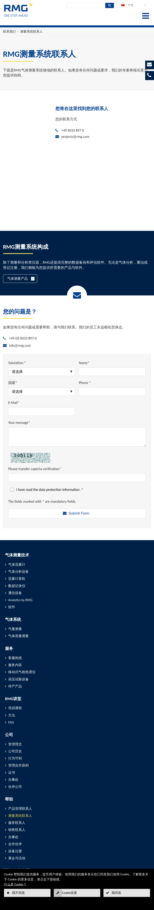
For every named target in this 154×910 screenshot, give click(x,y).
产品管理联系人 (20, 809)
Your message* (19, 422)
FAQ (11, 722)
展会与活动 (16, 858)
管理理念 (15, 744)
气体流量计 (16, 564)
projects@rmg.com (75, 136)
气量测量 (15, 629)
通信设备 (15, 593)
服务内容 (15, 665)
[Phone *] (112, 391)
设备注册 (15, 851)
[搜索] (85, 5)
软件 (11, 607)
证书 (11, 773)
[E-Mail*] (41, 411)
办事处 (13, 780)
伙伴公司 (15, 787)
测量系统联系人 (31, 31)
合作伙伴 (15, 844)
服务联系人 (16, 823)
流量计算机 (16, 579)
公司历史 (15, 751)
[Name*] (112, 371)
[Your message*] (77, 437)
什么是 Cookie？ (15, 884)
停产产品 (15, 686)
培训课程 (15, 708)
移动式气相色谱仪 (21, 672)
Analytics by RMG (20, 600)
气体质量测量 (18, 636)
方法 (11, 715)
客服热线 (15, 658)
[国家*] (41, 391)
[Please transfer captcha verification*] (77, 478)
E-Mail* (13, 402)
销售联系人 (16, 830)
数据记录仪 (16, 586)
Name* (84, 363)
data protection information (59, 489)
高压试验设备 (18, 679)
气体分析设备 (18, 572)
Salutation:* (17, 363)
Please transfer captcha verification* (34, 469)
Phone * (85, 383)
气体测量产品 (17, 279)
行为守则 (15, 758)
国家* (12, 383)
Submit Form (79, 513)
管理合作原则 (18, 765)
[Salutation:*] (41, 371)
